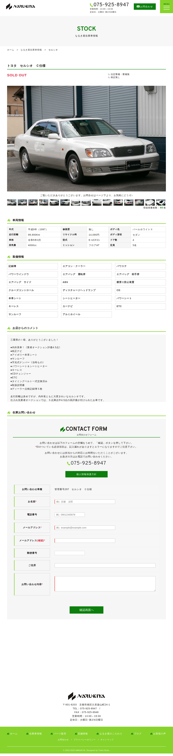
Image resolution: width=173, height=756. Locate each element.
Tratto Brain (103, 753)
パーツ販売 (60, 736)
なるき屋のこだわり (111, 736)
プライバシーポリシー (85, 742)
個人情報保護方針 (86, 474)
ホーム (10, 50)
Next (164, 202)
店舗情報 (83, 736)
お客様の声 (159, 736)
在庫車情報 (35, 736)
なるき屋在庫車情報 (31, 50)
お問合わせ (63, 742)
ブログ (138, 736)
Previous (8, 202)
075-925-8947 (88, 463)
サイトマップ (107, 742)
